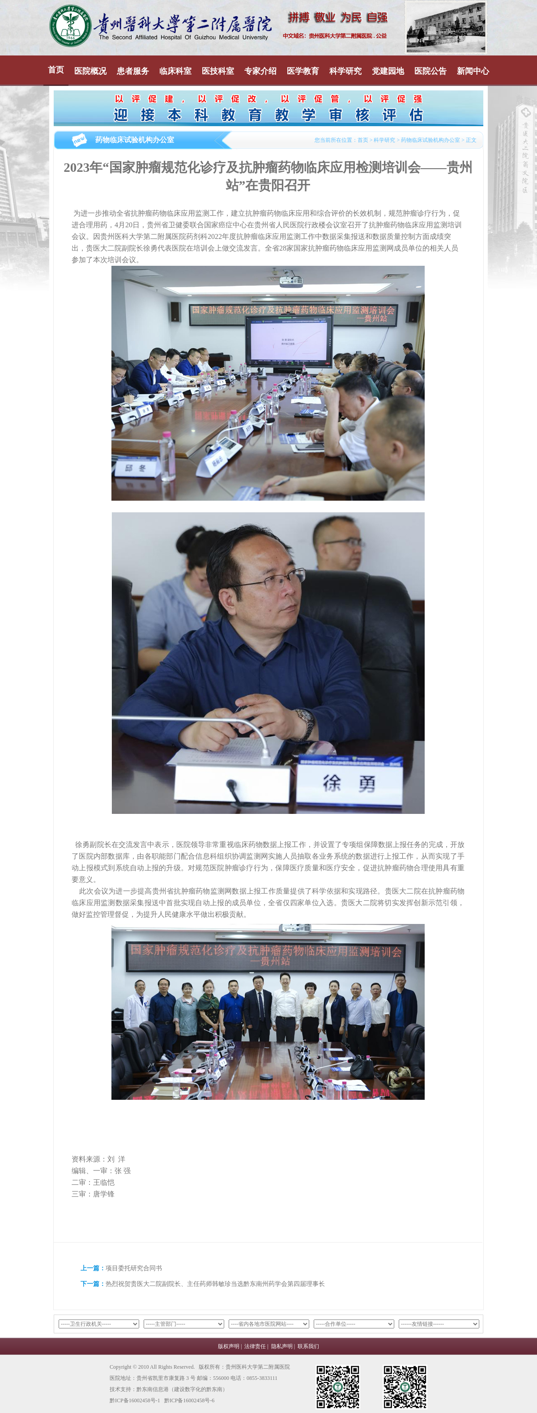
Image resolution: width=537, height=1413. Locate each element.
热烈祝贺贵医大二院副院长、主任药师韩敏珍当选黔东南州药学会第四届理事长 (215, 1284)
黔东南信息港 (152, 1389)
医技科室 (218, 71)
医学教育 (303, 71)
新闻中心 (473, 71)
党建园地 (388, 71)
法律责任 (255, 1346)
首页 (56, 69)
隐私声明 (282, 1346)
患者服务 (133, 71)
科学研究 (345, 71)
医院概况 (90, 71)
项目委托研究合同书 (134, 1268)
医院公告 (430, 71)
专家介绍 (260, 71)
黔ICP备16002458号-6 (189, 1400)
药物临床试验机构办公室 (430, 140)
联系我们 (308, 1346)
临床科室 (175, 71)
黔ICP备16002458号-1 (135, 1400)
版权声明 (228, 1346)
